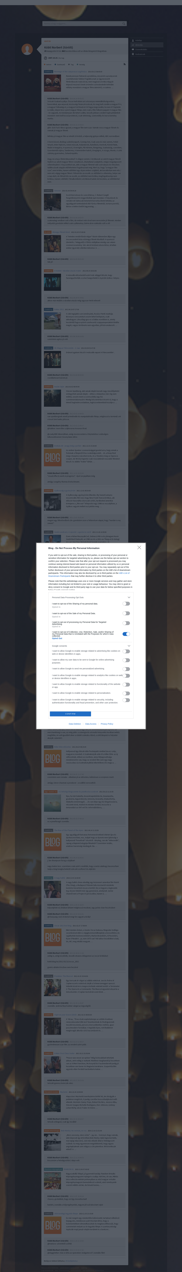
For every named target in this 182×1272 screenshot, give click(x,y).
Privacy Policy (107, 724)
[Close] (140, 548)
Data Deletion (75, 724)
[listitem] (91, 597)
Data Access (90, 724)
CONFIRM (70, 714)
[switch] (126, 604)
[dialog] (91, 636)
